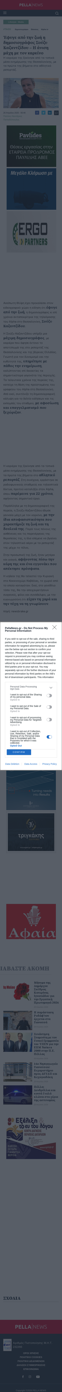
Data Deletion (12, 764)
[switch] (49, 695)
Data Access (30, 764)
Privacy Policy (49, 764)
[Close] (55, 628)
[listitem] (31, 687)
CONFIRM (19, 752)
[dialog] (31, 696)
